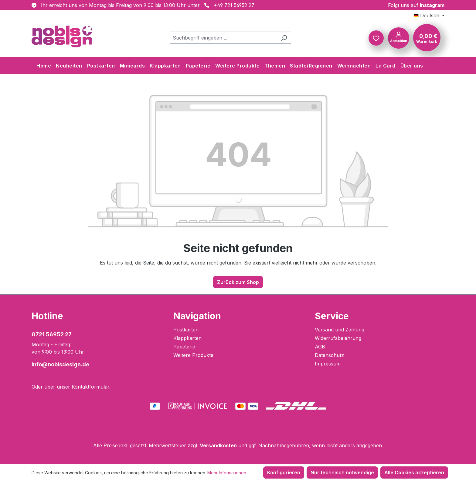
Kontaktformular (90, 387)
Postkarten (186, 330)
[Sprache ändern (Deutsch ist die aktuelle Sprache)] (429, 15)
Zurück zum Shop (238, 282)
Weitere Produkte (193, 355)
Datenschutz (329, 355)
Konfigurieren (283, 472)
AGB (320, 347)
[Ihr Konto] (398, 37)
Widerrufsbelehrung (338, 338)
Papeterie (184, 347)
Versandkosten (218, 445)
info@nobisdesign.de (60, 364)
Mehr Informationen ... (228, 472)
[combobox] (223, 38)
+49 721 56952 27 (234, 5)
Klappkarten (187, 338)
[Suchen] (284, 38)
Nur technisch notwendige (342, 472)
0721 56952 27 (52, 334)
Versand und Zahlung (339, 330)
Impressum (328, 364)
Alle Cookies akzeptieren (414, 472)
